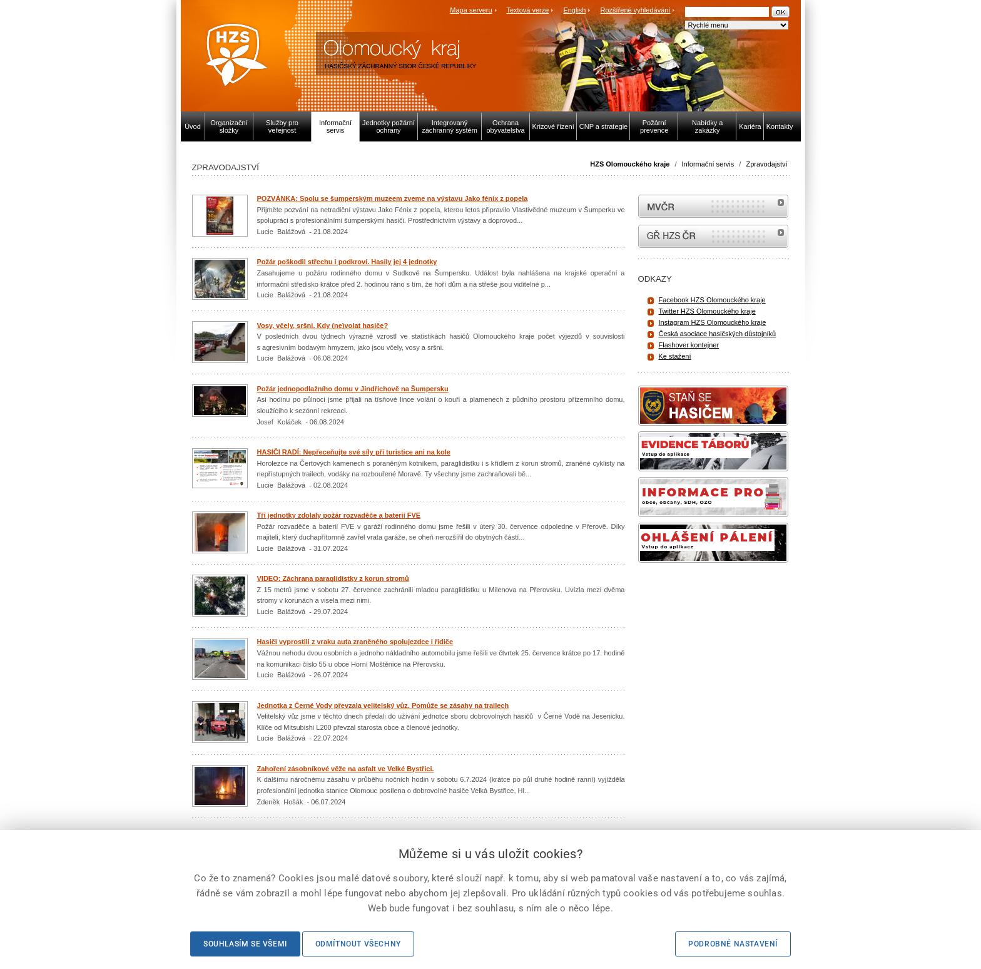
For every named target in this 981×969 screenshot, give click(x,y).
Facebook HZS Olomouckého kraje (712, 300)
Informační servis (708, 164)
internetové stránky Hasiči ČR (713, 236)
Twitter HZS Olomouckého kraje (707, 311)
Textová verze (527, 10)
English (574, 10)
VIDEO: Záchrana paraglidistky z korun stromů (333, 578)
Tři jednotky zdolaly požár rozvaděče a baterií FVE (339, 515)
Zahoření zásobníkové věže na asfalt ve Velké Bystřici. (345, 768)
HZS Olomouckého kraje (629, 164)
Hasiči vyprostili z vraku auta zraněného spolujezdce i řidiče (355, 641)
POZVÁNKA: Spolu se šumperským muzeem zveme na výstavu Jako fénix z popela (392, 198)
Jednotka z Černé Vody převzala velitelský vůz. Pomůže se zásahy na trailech (383, 705)
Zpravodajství (766, 164)
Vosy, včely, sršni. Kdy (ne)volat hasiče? (323, 325)
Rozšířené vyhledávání (636, 10)
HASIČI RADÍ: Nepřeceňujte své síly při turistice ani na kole (353, 452)
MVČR (713, 206)
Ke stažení (675, 356)
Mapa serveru (471, 10)
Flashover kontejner (689, 345)
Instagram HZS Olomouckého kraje (712, 322)
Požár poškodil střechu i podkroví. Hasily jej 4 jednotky (347, 261)
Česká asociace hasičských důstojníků (717, 333)
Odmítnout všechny (358, 944)
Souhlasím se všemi (245, 944)
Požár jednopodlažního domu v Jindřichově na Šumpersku (353, 388)
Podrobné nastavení (733, 944)
